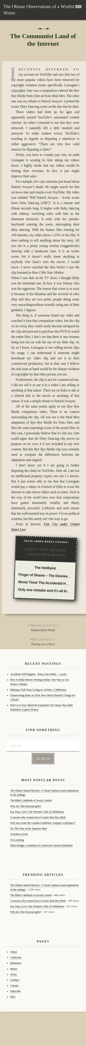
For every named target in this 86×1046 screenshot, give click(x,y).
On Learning (17, 839)
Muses (13, 968)
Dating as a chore (43, 641)
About (13, 951)
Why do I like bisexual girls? (25, 806)
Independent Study (43, 627)
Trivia (13, 974)
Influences (15, 963)
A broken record (19, 834)
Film (12, 996)
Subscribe (15, 991)
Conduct (14, 980)
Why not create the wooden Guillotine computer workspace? (43, 822)
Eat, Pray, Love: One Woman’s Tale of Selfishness (37, 811)
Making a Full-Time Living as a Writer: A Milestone (38, 689)
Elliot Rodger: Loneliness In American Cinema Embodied (41, 845)
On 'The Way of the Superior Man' (28, 828)
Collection (15, 957)
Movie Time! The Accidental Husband (48, 583)
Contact (14, 985)
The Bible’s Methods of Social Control (31, 800)
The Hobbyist (45, 567)
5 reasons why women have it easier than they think (38, 817)
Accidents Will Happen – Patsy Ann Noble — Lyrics (38, 674)
